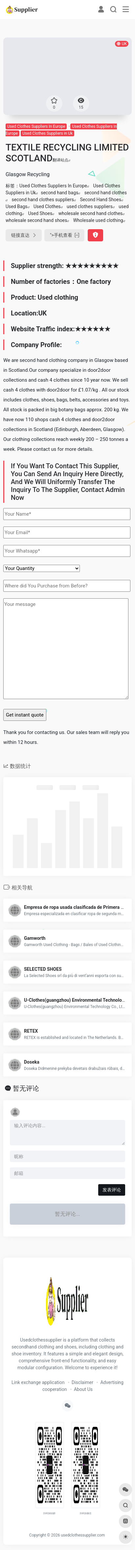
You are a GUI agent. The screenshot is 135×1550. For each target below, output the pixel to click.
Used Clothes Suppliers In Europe (36, 126)
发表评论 (111, 1189)
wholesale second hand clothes (90, 213)
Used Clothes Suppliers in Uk (47, 133)
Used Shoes (40, 213)
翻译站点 (62, 160)
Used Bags (17, 206)
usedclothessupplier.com (83, 1535)
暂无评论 (26, 1088)
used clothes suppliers (90, 206)
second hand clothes (105, 192)
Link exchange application (37, 1382)
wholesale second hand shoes (36, 220)
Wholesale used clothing (98, 220)
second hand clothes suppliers (42, 199)
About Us (83, 1389)
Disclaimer (82, 1382)
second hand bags (59, 192)
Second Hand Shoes (100, 199)
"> (64, 235)
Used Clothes (47, 206)
